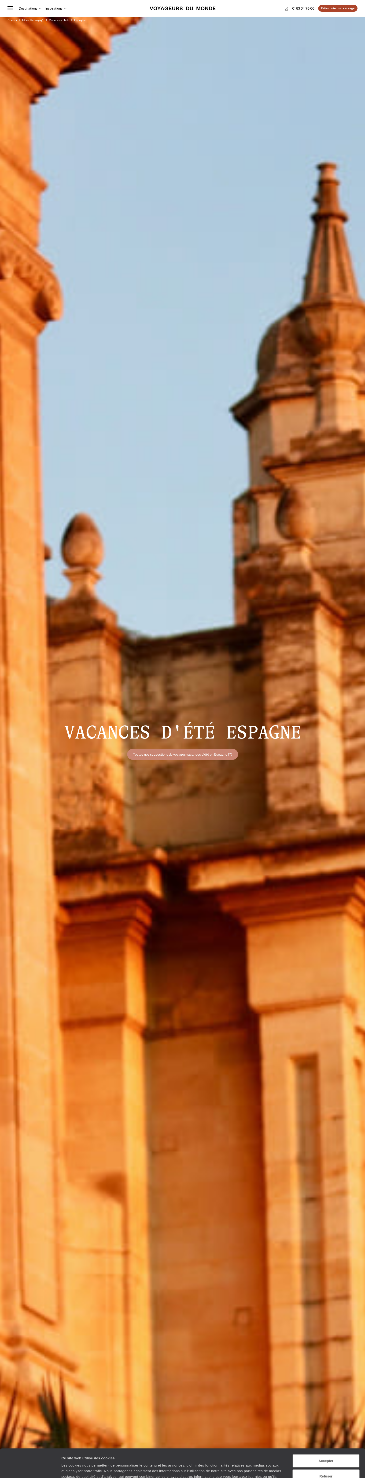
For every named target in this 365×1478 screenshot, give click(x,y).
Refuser (325, 1447)
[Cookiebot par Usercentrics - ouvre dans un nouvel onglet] (30, 1468)
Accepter (325, 1432)
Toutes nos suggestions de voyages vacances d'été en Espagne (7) (182, 754)
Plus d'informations (172, 1454)
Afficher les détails (258, 1469)
